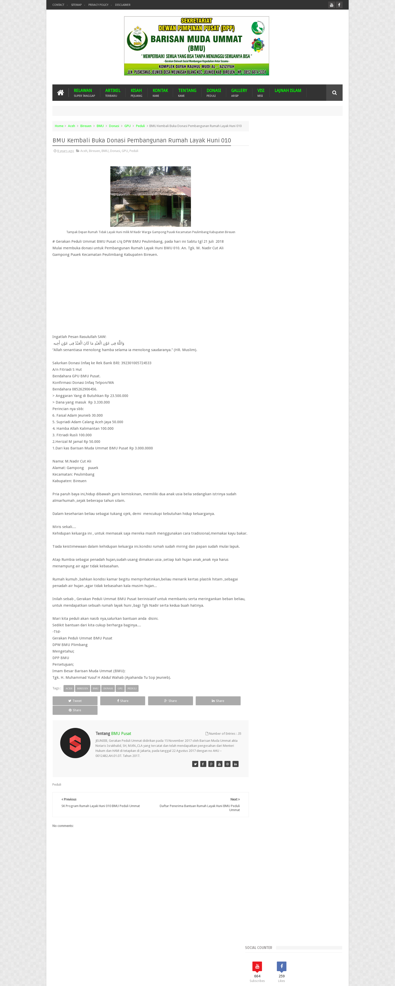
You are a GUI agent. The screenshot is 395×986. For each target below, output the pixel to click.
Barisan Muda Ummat (100, 978)
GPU (127, 126)
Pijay (260, 434)
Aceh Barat (276, 357)
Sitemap (76, 5)
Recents (270, 293)
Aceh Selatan (266, 366)
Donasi (114, 126)
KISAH (136, 92)
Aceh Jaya (316, 357)
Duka (331, 400)
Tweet (70, 713)
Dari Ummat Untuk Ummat (276, 400)
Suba (272, 434)
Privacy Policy (98, 5)
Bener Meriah (267, 391)
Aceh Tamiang (290, 366)
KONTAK (160, 92)
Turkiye (285, 434)
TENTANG (187, 92)
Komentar (328, 293)
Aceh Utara (286, 374)
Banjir (312, 383)
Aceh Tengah (314, 366)
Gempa (262, 409)
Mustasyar (264, 426)
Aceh (71, 126)
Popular (298, 293)
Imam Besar (304, 409)
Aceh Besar (297, 357)
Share (109, 713)
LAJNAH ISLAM (288, 90)
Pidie (327, 426)
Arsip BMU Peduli (269, 383)
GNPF (276, 409)
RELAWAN (84, 92)
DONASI (214, 92)
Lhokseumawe (267, 417)
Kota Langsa (326, 409)
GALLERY (239, 92)
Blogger (308, 978)
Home (59, 126)
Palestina (299, 426)
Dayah (304, 400)
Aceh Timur (265, 374)
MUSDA (305, 417)
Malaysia (288, 417)
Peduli (140, 126)
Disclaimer (122, 5)
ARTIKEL (112, 92)
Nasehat (282, 426)
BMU (100, 126)
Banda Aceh (295, 383)
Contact (58, 5)
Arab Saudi (306, 374)
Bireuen (85, 126)
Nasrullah (336, 978)
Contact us (330, 963)
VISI (260, 92)
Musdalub (322, 417)
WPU (298, 434)
